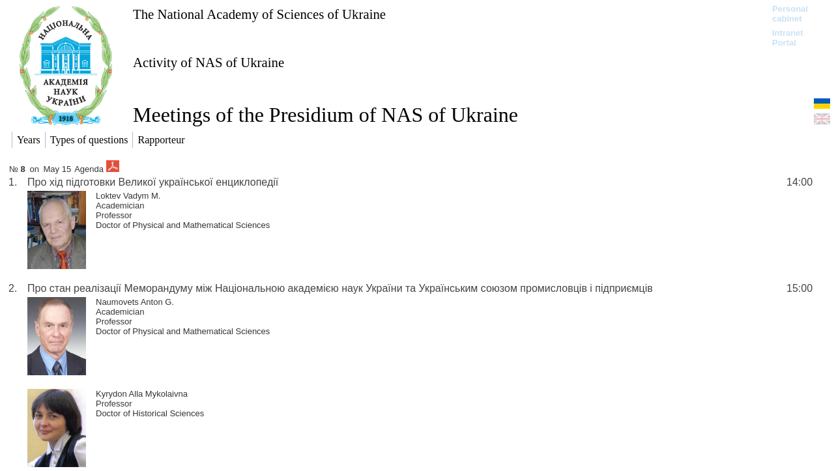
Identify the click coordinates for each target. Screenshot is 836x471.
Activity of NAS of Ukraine (208, 62)
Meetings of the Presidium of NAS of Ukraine (325, 114)
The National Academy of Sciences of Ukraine (259, 14)
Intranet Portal (787, 38)
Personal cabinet (790, 13)
